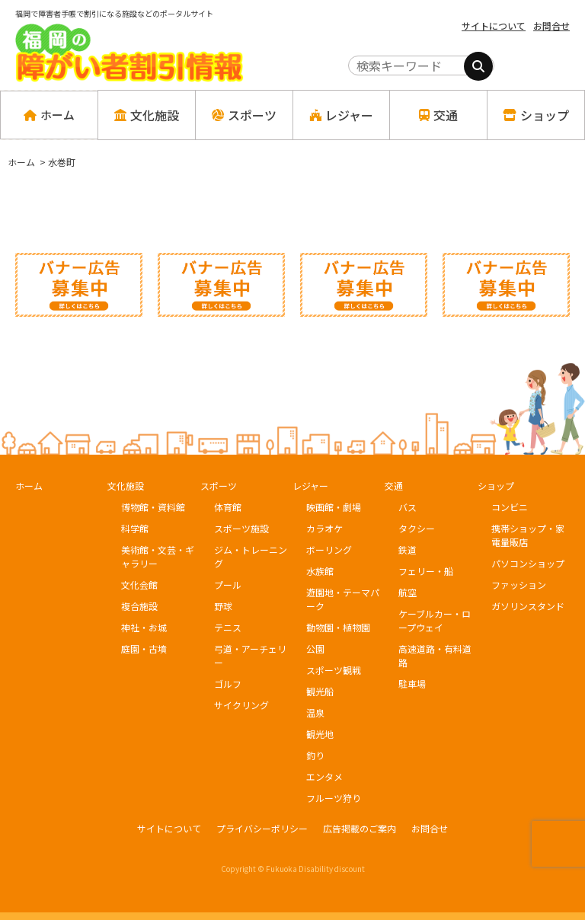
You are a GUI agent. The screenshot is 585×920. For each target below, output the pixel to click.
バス (407, 506)
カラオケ (324, 528)
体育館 (227, 506)
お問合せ (551, 25)
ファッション (518, 584)
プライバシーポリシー (262, 828)
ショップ (496, 485)
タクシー (416, 528)
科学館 (135, 528)
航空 (407, 592)
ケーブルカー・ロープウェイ (434, 620)
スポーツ (218, 485)
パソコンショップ (527, 563)
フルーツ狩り (333, 797)
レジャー (310, 485)
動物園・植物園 (338, 627)
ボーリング (329, 549)
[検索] (478, 66)
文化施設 (125, 485)
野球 (223, 605)
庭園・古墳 (144, 648)
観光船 (320, 691)
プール (227, 584)
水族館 (320, 570)
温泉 (315, 712)
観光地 (320, 733)
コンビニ (509, 506)
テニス (227, 627)
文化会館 (139, 584)
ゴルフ (227, 683)
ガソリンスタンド (527, 605)
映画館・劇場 (333, 506)
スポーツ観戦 (333, 669)
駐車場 (412, 683)
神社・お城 (144, 627)
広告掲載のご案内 (359, 828)
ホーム (49, 115)
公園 (315, 648)
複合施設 (139, 605)
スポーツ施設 (241, 528)
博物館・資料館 (153, 506)
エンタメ (324, 776)
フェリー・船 (425, 570)
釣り (315, 755)
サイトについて (494, 25)
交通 (394, 485)
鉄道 (407, 549)
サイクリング (241, 704)
